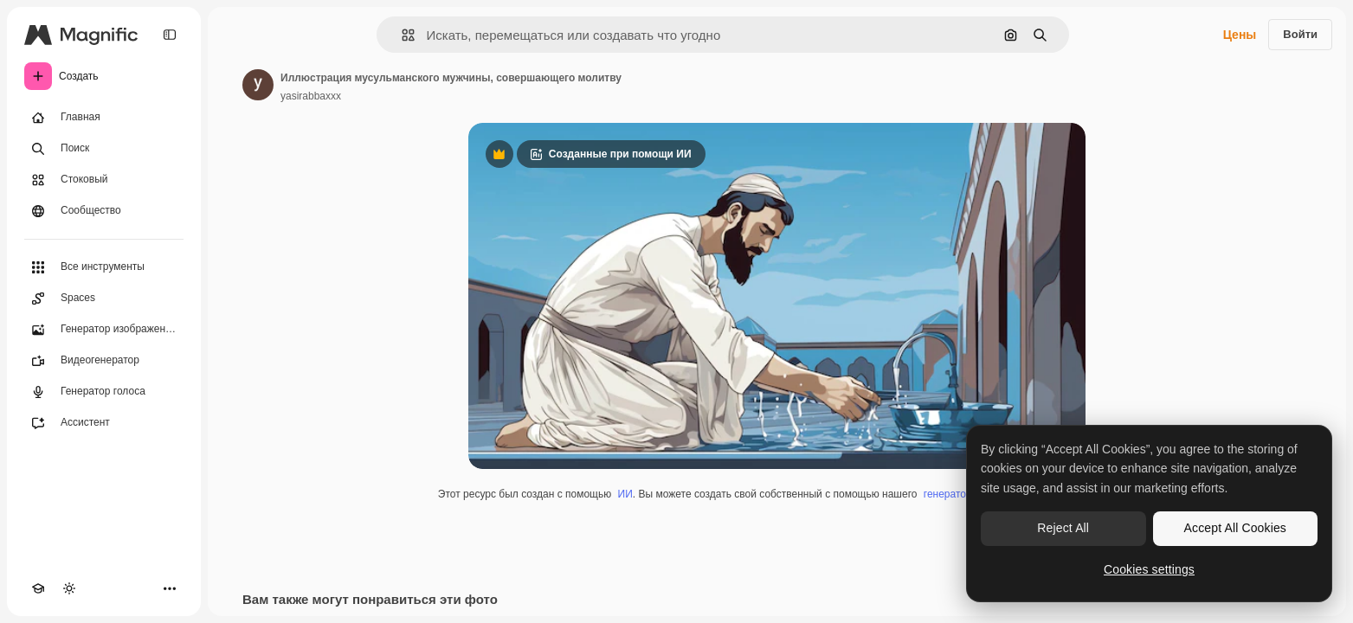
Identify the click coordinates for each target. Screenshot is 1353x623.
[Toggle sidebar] (170, 34)
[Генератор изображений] (104, 330)
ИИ (625, 494)
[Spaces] (104, 298)
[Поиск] (104, 149)
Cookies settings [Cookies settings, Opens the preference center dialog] (1149, 569)
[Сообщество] (104, 211)
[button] (401, 35)
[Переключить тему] (69, 588)
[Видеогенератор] (104, 361)
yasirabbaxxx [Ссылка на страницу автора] (310, 96)
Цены (1240, 35)
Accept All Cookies (1235, 528)
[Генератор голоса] (104, 392)
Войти (1300, 34)
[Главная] (104, 118)
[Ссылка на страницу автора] (258, 84)
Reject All (1063, 528)
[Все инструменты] (104, 267)
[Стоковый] (104, 180)
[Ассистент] (104, 423)
